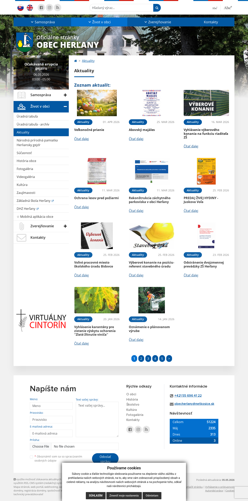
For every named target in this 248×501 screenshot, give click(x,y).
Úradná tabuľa (27, 116)
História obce (26, 161)
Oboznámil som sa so (58, 458)
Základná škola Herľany (34, 201)
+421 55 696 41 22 (188, 395)
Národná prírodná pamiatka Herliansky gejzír (37, 142)
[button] (42, 21)
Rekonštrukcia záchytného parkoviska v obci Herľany (149, 200)
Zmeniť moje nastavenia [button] (124, 495)
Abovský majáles (142, 130)
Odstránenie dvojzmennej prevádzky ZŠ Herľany (204, 264)
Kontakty (211, 22)
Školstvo (132, 404)
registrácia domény (35, 490)
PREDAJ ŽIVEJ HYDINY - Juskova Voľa (201, 200)
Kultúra (22, 185)
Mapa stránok (22, 487)
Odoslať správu (105, 459)
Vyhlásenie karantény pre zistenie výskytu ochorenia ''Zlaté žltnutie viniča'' (95, 330)
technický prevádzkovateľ (28, 494)
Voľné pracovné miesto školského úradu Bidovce (93, 264)
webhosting (51, 487)
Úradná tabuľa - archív (33, 124)
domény (18, 490)
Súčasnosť (24, 153)
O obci (131, 394)
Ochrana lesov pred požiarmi (96, 198)
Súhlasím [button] (95, 495)
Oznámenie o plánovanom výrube (149, 329)
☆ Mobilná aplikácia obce (35, 216)
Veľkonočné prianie (89, 130)
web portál (37, 487)
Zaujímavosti (26, 193)
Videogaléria (26, 177)
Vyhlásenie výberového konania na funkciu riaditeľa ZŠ (206, 133)
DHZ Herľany (26, 208)
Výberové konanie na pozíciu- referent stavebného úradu (151, 264)
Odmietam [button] (152, 495)
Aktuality (23, 132)
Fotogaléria (25, 169)
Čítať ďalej (81, 139)
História (132, 399)
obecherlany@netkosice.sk (194, 404)
